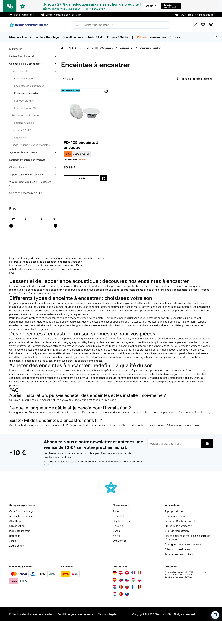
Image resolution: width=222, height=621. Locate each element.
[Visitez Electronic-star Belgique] (139, 587)
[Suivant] (216, 37)
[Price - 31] (47, 219)
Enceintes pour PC (25, 108)
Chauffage (15, 521)
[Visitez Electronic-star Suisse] (127, 573)
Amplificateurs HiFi (23, 122)
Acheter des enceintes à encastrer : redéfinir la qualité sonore (45, 269)
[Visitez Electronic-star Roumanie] (121, 587)
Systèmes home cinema (23, 152)
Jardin (12, 540)
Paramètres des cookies (179, 554)
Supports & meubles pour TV (26, 174)
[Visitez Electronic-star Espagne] (115, 580)
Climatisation (17, 525)
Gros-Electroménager (21, 511)
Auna (116, 511)
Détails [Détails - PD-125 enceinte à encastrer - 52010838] (81, 178)
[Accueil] (65, 48)
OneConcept (120, 540)
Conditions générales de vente (75, 614)
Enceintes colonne (24, 78)
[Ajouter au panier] (103, 178)
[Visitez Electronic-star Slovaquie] (121, 580)
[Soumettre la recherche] (77, 25)
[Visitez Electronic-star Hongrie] (133, 580)
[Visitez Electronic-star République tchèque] (127, 580)
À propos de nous (175, 511)
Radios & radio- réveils (22, 56)
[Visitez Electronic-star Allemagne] (115, 573)
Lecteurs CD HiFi (21, 130)
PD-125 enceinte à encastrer (81, 145)
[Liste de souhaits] (203, 25)
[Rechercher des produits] (121, 25)
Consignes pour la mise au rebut (183, 544)
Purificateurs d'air (19, 530)
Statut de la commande (178, 525)
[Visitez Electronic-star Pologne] (139, 580)
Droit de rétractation (177, 530)
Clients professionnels (177, 549)
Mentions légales (107, 614)
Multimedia (15, 48)
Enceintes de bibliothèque (29, 85)
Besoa (116, 530)
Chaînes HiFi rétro (19, 167)
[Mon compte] (195, 25)
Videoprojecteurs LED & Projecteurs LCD (30, 183)
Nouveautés (157, 37)
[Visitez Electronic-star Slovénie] (127, 594)
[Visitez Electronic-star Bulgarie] (127, 587)
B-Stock (174, 37)
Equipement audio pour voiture (27, 159)
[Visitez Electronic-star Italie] (139, 573)
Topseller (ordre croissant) (194, 79)
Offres (141, 37)
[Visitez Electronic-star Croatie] (115, 587)
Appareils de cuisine (21, 516)
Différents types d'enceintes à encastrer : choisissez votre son (45, 261)
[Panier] (211, 25)
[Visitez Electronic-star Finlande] (133, 587)
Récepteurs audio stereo (26, 115)
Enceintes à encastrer (26, 93)
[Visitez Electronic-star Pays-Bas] (115, 594)
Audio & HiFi (75, 48)
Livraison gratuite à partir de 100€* (63, 14)
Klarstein (118, 525)
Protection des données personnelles (30, 614)
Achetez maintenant (170, 6)
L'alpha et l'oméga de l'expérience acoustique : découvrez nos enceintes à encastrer (58, 258)
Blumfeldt (118, 516)
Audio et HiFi (16, 545)
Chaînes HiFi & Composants (25, 63)
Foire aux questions (176, 516)
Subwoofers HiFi (23, 100)
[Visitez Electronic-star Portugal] (121, 594)
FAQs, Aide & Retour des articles (196, 14)
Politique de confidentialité (176, 574)
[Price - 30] (18, 219)
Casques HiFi (19, 137)
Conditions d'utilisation (174, 577)
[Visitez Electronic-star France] (133, 573)
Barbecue (14, 535)
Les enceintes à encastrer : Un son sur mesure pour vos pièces (45, 265)
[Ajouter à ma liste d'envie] (106, 91)
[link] (85, 112)
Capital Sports (121, 521)
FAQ (11, 272)
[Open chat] (215, 615)
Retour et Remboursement (180, 521)
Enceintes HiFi (20, 71)
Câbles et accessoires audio (25, 192)
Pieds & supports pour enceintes (31, 144)
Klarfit (116, 535)
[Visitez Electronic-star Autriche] (121, 573)
